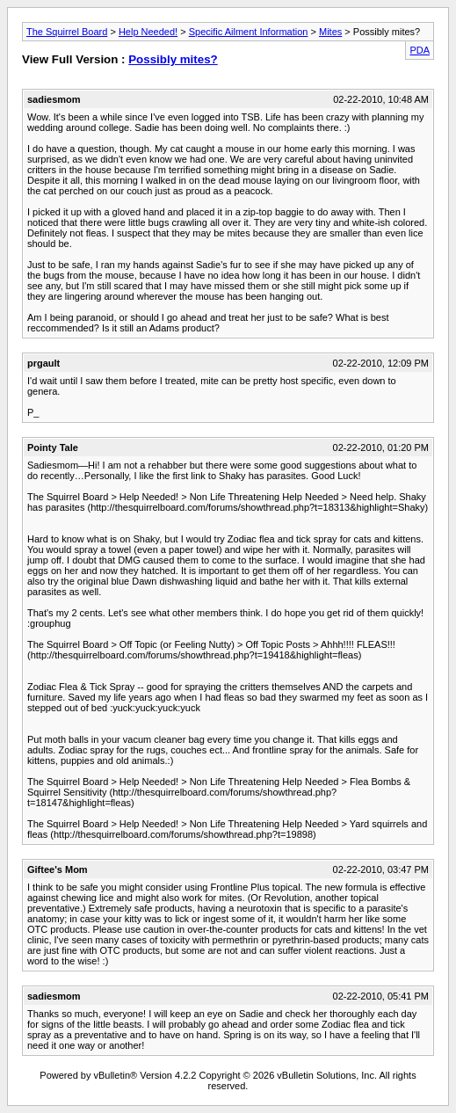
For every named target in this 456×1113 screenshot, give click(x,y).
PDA (419, 50)
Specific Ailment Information (248, 31)
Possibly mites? (172, 59)
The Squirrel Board (66, 31)
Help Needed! (148, 31)
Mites (330, 31)
